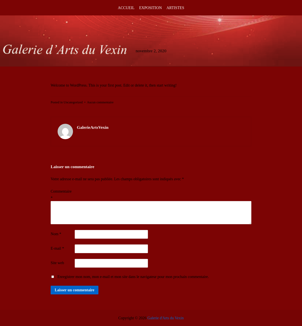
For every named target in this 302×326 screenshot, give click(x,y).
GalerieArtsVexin (92, 127)
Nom (56, 234)
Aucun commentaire (100, 102)
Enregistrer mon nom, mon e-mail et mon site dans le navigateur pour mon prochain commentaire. (133, 277)
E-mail (57, 248)
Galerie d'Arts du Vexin (166, 318)
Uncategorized (73, 102)
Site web (57, 263)
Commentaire (61, 194)
